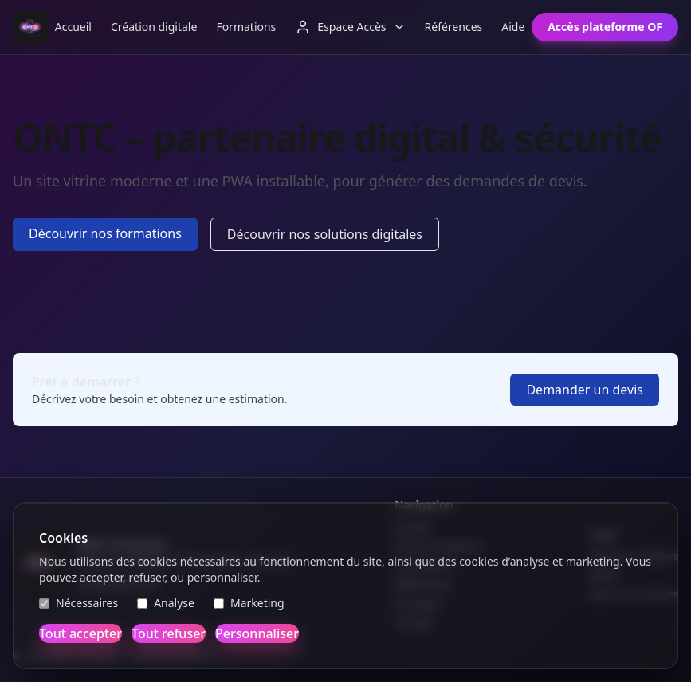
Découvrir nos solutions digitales (324, 234)
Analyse (165, 602)
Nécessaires (78, 602)
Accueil (73, 26)
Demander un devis (584, 389)
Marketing (249, 602)
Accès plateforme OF (605, 26)
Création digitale (154, 26)
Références (454, 26)
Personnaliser (257, 633)
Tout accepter (80, 633)
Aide (512, 26)
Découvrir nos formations (105, 233)
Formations (246, 26)
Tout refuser (169, 633)
